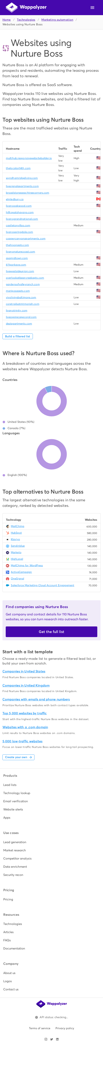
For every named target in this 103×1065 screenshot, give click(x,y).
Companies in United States (23, 671)
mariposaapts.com (18, 290)
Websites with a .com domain (25, 727)
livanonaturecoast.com (20, 251)
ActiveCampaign (21, 571)
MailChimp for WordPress (27, 565)
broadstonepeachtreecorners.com (27, 192)
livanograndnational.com (22, 218)
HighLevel (17, 558)
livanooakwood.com (19, 205)
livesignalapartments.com (22, 186)
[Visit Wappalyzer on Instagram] (46, 1039)
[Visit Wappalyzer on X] (51, 1039)
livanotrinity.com (16, 310)
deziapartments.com (19, 323)
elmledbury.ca (14, 199)
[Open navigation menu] (92, 7)
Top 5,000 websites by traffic (24, 713)
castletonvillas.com (18, 225)
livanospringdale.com (19, 231)
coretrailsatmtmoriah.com (22, 303)
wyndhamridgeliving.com (22, 178)
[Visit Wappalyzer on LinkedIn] (57, 1039)
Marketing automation (57, 19)
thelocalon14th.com (18, 168)
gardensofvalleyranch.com (23, 284)
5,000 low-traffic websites (22, 741)
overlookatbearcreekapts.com (25, 277)
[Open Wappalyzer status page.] (52, 1017)
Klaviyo (15, 539)
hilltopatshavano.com (20, 212)
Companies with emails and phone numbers (36, 699)
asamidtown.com (17, 258)
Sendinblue (18, 545)
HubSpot (16, 532)
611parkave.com (16, 264)
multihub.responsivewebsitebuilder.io (29, 158)
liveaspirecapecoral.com (21, 317)
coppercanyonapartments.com (25, 238)
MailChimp (17, 526)
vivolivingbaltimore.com (21, 297)
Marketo (16, 552)
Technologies (26, 19)
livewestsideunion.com (20, 271)
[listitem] (51, 785)
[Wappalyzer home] (26, 7)
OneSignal (17, 578)
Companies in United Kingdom (26, 685)
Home (6, 19)
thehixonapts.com (17, 245)
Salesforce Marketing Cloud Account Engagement (42, 585)
